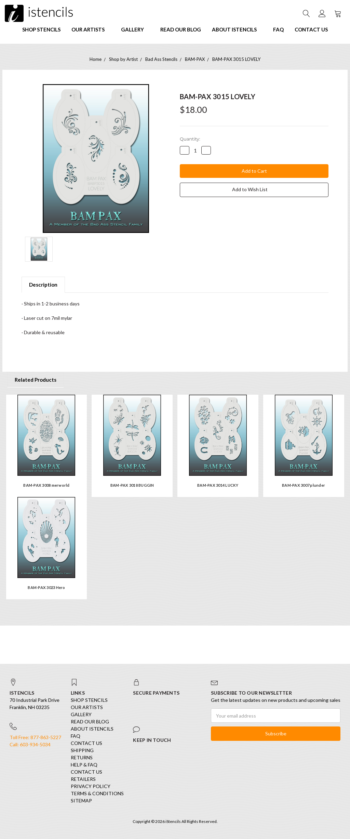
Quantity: (190, 139)
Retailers (83, 779)
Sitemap (81, 800)
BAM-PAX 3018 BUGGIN (132, 485)
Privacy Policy (90, 786)
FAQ (278, 29)
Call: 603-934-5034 (30, 744)
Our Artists (90, 29)
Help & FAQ (84, 765)
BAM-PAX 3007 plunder (303, 485)
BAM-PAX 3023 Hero (46, 587)
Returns (82, 757)
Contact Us (311, 29)
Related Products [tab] (35, 380)
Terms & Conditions (97, 793)
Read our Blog (180, 29)
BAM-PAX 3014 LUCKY (218, 485)
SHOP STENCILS (41, 29)
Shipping (82, 750)
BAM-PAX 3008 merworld (46, 485)
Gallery (135, 29)
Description (43, 284)
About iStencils (237, 29)
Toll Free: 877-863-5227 (35, 737)
